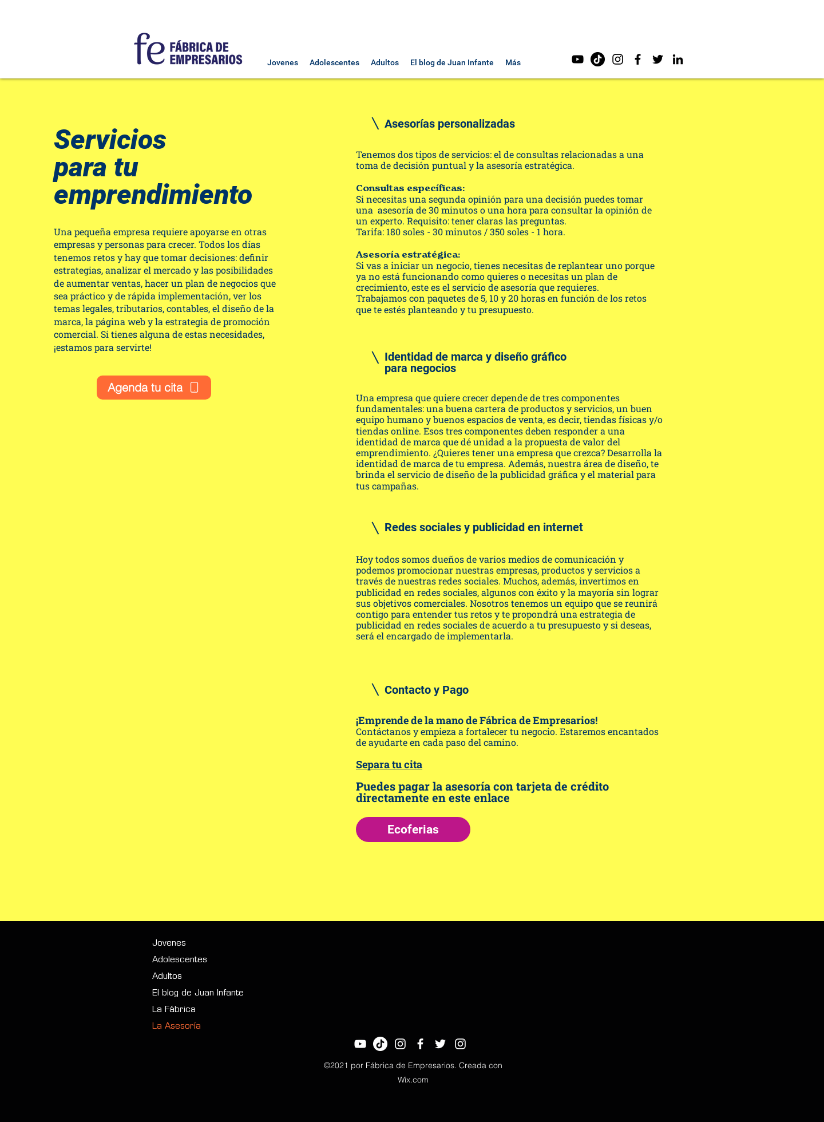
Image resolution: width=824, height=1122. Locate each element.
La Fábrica (174, 1010)
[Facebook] (638, 59)
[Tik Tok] (598, 59)
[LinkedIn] (678, 59)
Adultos (167, 977)
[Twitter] (658, 59)
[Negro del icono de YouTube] (578, 59)
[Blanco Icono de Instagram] (400, 1044)
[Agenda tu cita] (154, 388)
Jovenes (169, 943)
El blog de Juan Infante (198, 993)
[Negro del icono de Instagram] (618, 59)
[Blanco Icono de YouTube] (360, 1044)
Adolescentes (179, 960)
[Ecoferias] (413, 829)
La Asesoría (176, 1026)
